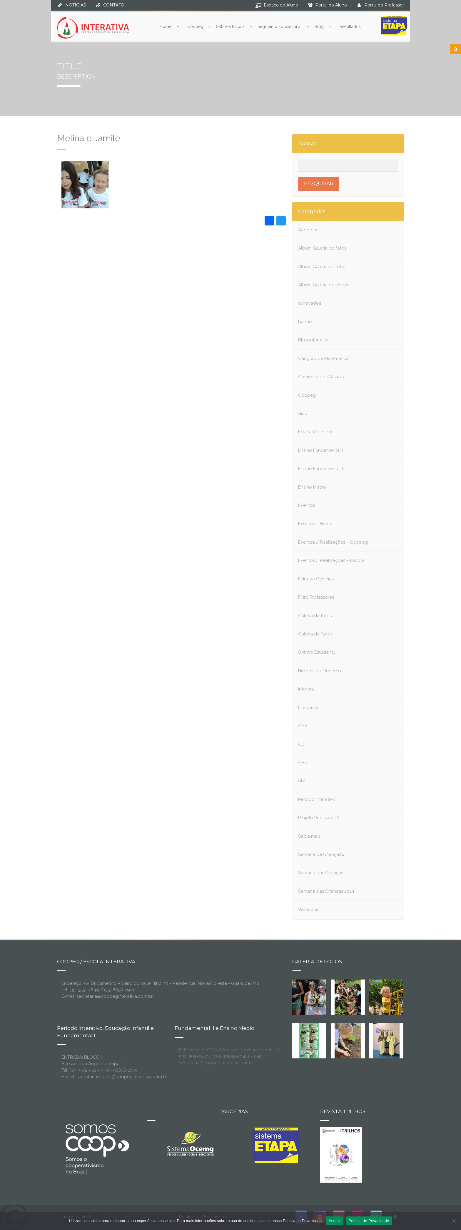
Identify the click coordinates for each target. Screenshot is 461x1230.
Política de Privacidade (369, 1221)
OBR (303, 762)
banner (305, 321)
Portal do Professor (384, 5)
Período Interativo (316, 799)
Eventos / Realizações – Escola (331, 560)
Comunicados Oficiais (321, 376)
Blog (319, 26)
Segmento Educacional (280, 26)
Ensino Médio (312, 487)
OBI (301, 744)
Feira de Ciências (316, 579)
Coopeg (195, 26)
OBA (303, 725)
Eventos (306, 505)
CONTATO (113, 5)
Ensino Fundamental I (320, 450)
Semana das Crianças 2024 (326, 891)
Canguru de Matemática (323, 358)
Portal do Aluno (331, 5)
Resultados (350, 26)
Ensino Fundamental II (321, 468)
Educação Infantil (316, 431)
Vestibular (308, 909)
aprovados (309, 303)
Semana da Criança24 (321, 854)
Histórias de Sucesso (319, 670)
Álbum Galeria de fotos (322, 248)
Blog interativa (313, 340)
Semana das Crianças (320, 872)
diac (302, 413)
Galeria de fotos (315, 615)
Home (165, 26)
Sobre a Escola (230, 26)
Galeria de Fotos (315, 634)
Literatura (308, 707)
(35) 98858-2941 (230, 1056)
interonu (306, 689)
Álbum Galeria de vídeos (323, 285)
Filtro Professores (316, 597)
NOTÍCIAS (75, 5)
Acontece (308, 230)
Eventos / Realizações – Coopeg (333, 542)
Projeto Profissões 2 (318, 817)
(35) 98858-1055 (120, 1070)
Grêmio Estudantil (316, 652)
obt (301, 781)
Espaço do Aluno (281, 5)
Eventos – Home (315, 523)
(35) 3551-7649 (194, 1056)
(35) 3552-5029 (84, 1070)
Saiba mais (309, 836)
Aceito (334, 1221)
